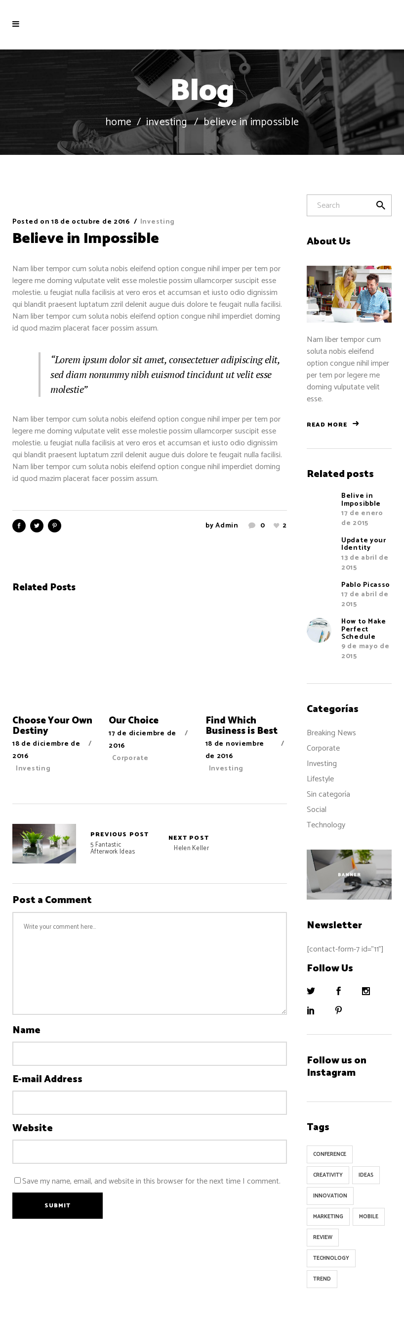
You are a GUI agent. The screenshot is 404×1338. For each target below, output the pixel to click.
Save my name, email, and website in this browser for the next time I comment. (151, 1181)
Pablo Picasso (365, 585)
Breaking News (331, 733)
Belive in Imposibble (361, 499)
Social (316, 809)
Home (118, 122)
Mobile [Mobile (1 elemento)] (368, 1216)
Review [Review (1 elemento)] (322, 1237)
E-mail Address (47, 1080)
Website (32, 1129)
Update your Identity (363, 544)
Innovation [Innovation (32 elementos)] (330, 1196)
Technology (326, 825)
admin (227, 525)
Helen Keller (188, 844)
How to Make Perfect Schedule (363, 629)
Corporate (130, 758)
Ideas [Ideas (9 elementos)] (366, 1175)
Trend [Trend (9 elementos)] (322, 1279)
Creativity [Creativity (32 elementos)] (328, 1175)
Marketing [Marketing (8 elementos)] (328, 1216)
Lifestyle (320, 779)
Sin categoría (328, 794)
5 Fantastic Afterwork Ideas (44, 843)
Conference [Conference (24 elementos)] (329, 1154)
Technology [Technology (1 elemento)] (331, 1258)
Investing (166, 122)
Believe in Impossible (85, 239)
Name (26, 1031)
